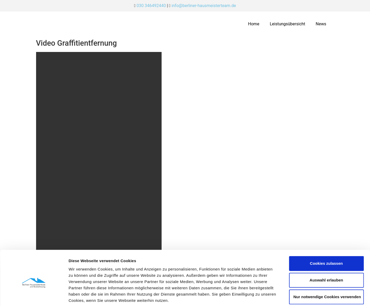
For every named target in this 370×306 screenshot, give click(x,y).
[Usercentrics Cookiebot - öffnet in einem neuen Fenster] (34, 296)
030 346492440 (151, 5)
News (321, 23)
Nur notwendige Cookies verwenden (327, 271)
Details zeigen (278, 295)
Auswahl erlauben (326, 254)
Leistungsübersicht (287, 23)
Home (253, 23)
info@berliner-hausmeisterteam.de (204, 5)
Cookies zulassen (326, 238)
